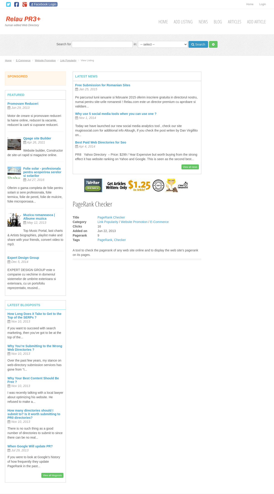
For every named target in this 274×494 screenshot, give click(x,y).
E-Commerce (23, 60)
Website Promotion (45, 60)
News (203, 22)
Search (198, 44)
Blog (218, 22)
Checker (120, 240)
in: (161, 44)
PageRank (105, 240)
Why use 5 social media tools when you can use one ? (115, 114)
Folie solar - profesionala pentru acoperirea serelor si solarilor (42, 172)
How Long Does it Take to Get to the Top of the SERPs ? (34, 315)
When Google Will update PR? (30, 446)
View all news (190, 167)
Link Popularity (68, 60)
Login (262, 4)
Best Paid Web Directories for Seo (100, 142)
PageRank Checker (111, 217)
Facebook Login (45, 4)
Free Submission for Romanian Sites (102, 85)
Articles (234, 22)
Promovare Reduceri (22, 103)
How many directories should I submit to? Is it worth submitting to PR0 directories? (33, 414)
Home (249, 4)
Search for (94, 44)
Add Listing (183, 22)
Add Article (256, 22)
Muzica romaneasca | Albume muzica (39, 216)
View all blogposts (52, 475)
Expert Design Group (23, 258)
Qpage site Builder (37, 138)
